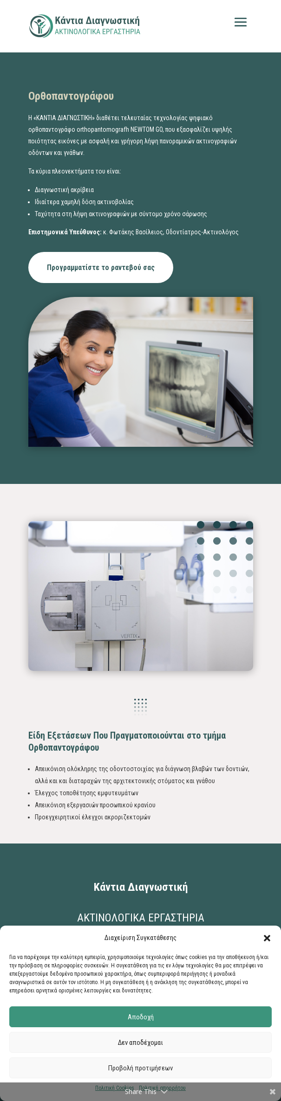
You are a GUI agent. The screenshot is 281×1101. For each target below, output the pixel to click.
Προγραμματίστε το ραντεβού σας (101, 267)
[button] (267, 938)
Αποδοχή (141, 1017)
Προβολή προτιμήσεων (140, 1068)
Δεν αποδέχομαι (140, 1042)
